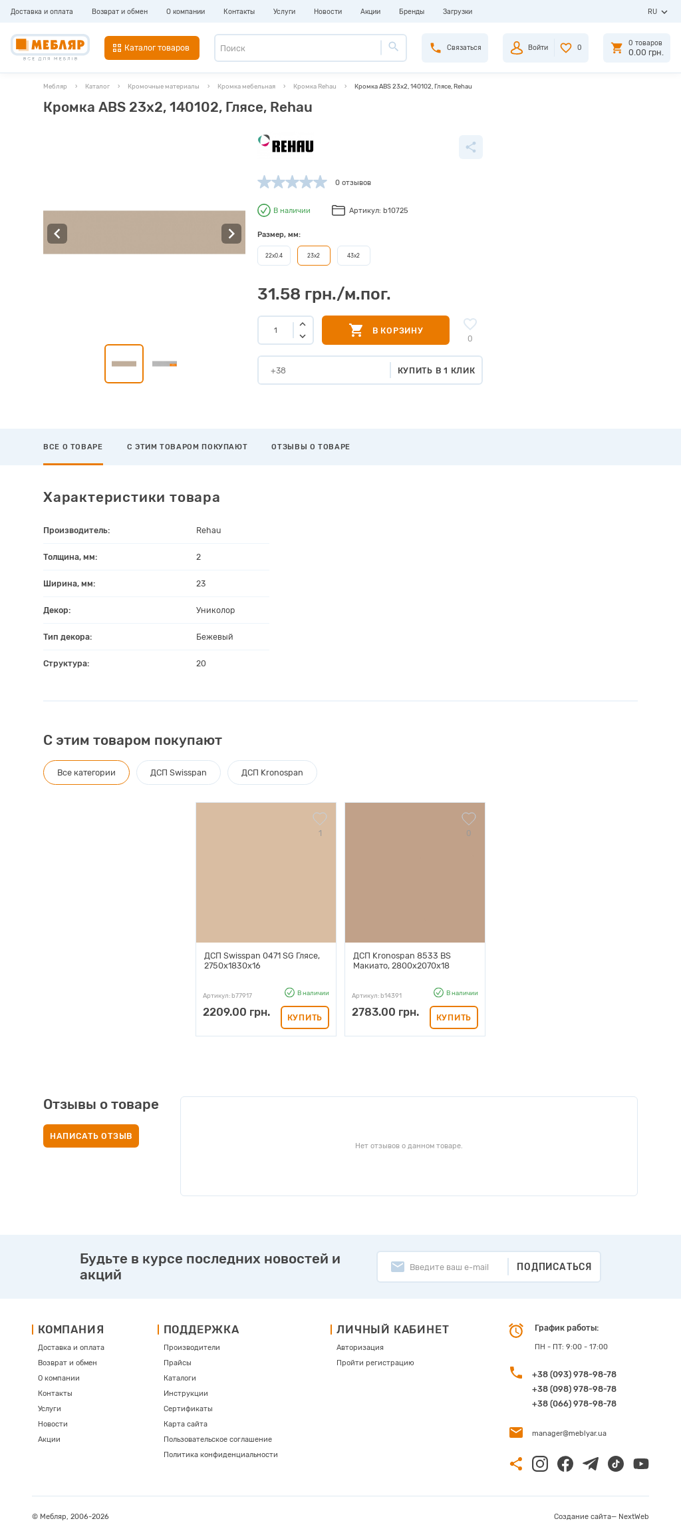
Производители (192, 1343)
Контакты (239, 11)
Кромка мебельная (246, 86)
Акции (370, 11)
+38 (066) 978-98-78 (574, 1400)
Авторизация (360, 1343)
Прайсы (178, 1359)
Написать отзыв (91, 1132)
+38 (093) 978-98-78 (574, 1370)
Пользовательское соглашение (218, 1435)
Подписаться (554, 1262)
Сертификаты (188, 1405)
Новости (328, 11)
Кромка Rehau (315, 86)
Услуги (284, 11)
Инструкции (186, 1389)
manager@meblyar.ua (569, 1429)
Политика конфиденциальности (221, 1450)
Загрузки (457, 11)
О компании (185, 11)
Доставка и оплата (42, 11)
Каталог (97, 86)
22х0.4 (274, 255)
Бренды (411, 11)
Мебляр (55, 86)
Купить (305, 1013)
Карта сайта (185, 1420)
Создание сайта (582, 1512)
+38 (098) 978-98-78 (574, 1385)
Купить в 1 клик (437, 370)
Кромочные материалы (164, 86)
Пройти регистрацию (375, 1359)
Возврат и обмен (120, 11)
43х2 (353, 255)
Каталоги (180, 1374)
